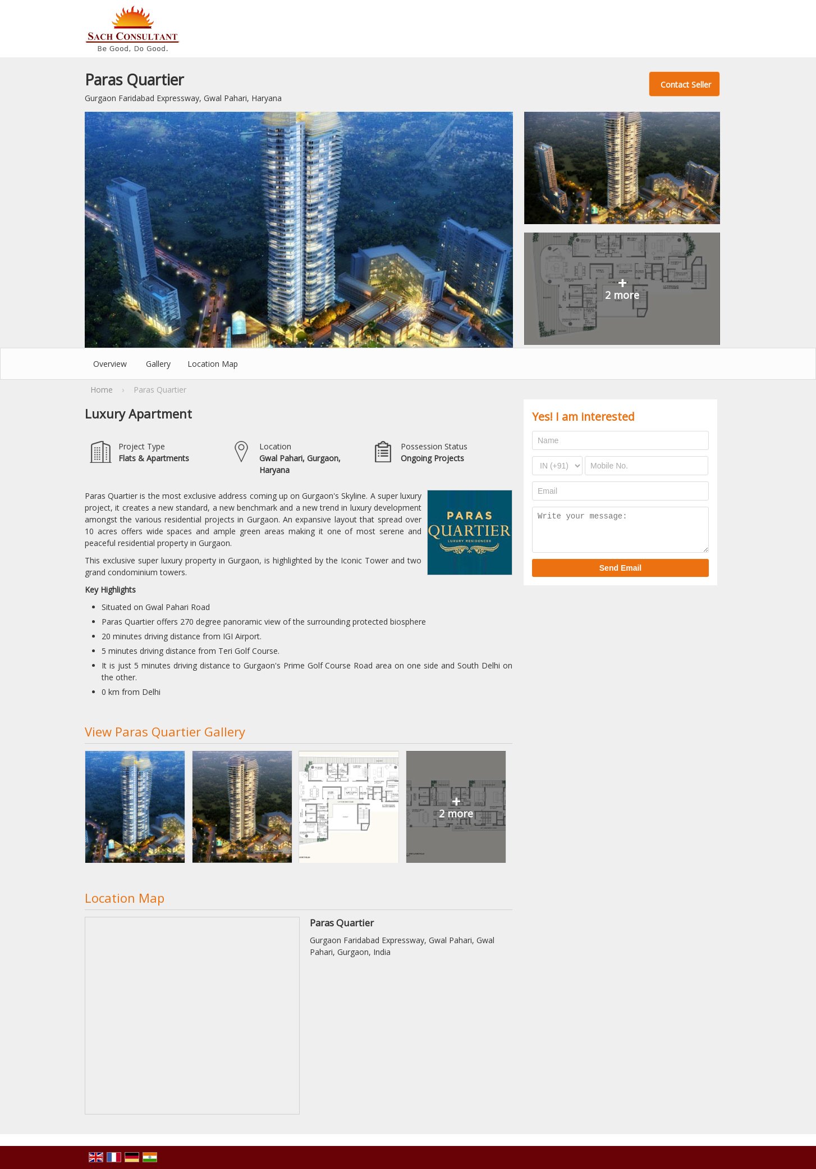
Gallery (158, 363)
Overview (110, 363)
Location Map (212, 363)
